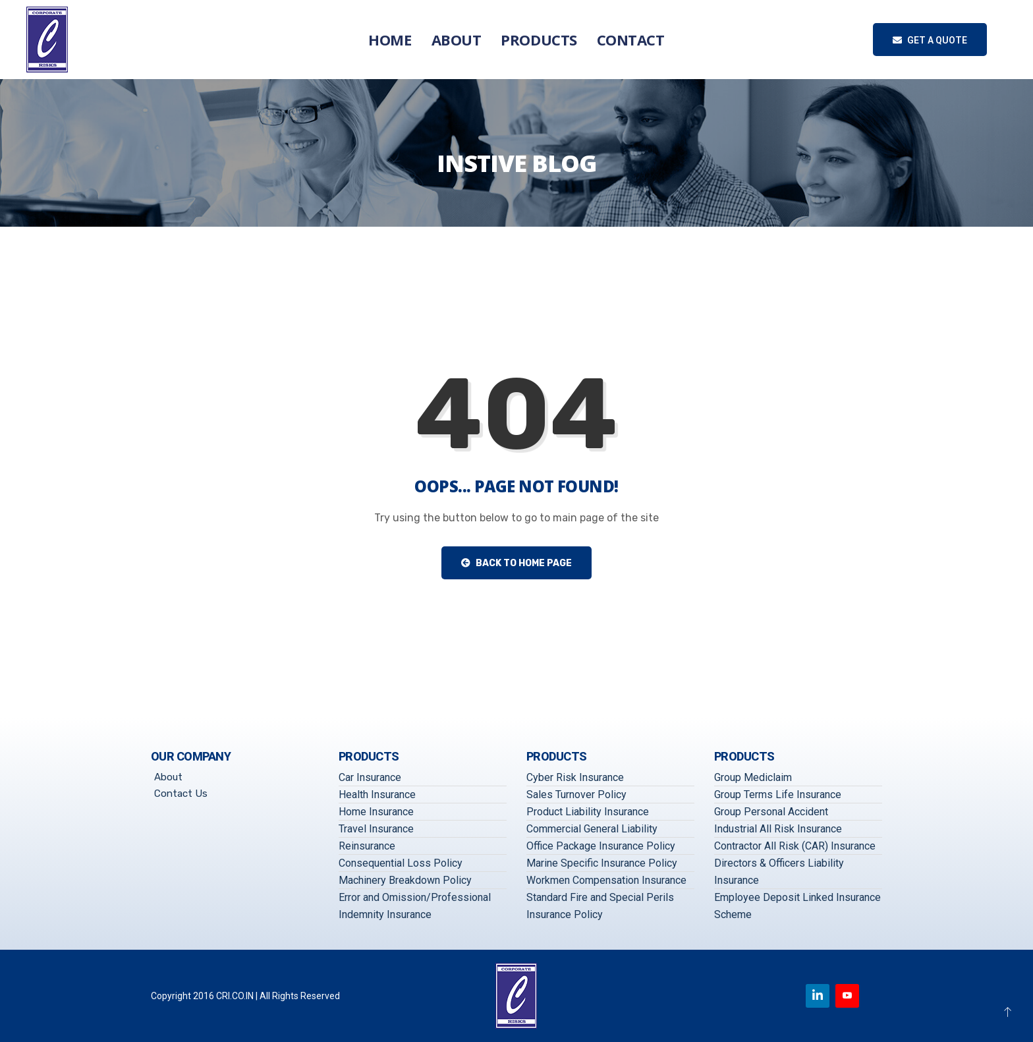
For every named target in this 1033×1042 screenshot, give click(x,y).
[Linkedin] (817, 996)
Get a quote (930, 40)
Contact (631, 39)
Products (538, 39)
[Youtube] (847, 996)
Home (389, 39)
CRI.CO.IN (235, 996)
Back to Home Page (516, 563)
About (457, 39)
